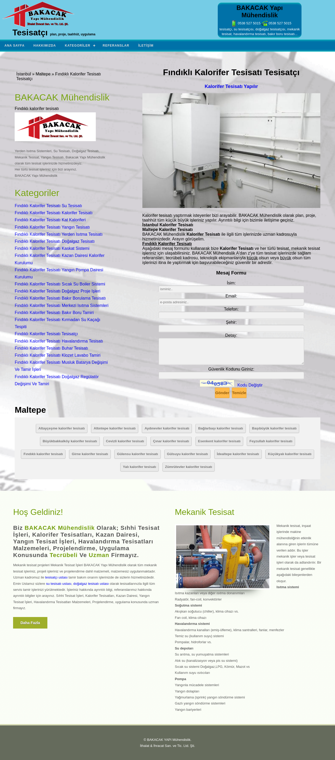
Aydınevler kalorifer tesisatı (166, 428)
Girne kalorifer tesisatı (90, 454)
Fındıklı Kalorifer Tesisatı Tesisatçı (46, 334)
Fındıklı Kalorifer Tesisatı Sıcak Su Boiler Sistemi (60, 284)
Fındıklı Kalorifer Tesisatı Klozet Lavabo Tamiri (57, 355)
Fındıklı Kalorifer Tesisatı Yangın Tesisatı (52, 227)
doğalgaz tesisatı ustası (91, 584)
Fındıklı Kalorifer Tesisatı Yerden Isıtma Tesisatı (59, 234)
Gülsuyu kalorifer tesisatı (187, 454)
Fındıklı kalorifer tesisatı (43, 454)
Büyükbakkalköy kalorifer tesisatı (70, 441)
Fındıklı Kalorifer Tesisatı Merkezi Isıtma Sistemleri (61, 305)
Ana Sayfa (14, 45)
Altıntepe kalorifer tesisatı (115, 428)
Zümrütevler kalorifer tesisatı (188, 467)
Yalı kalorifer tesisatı (139, 467)
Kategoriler (77, 45)
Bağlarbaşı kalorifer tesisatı (220, 428)
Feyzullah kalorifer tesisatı (270, 441)
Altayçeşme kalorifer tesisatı (61, 428)
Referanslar (116, 45)
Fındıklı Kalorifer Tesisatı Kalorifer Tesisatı (53, 213)
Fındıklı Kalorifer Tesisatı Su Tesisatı (48, 205)
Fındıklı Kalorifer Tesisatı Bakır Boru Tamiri (54, 312)
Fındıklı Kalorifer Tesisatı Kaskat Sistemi (52, 248)
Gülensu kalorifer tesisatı (137, 454)
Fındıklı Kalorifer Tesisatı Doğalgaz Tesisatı (54, 241)
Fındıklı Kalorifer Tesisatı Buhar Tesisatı (51, 348)
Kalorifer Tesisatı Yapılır (231, 86)
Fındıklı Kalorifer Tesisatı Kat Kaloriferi (50, 220)
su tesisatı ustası (58, 584)
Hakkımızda (45, 45)
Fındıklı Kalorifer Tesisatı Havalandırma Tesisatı (59, 341)
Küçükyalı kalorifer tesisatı (289, 454)
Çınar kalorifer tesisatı (171, 441)
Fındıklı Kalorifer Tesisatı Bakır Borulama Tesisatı (60, 298)
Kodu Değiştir (250, 385)
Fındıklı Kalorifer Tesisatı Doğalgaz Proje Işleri (57, 291)
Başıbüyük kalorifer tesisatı (274, 428)
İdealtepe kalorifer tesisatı (238, 454)
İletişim (146, 45)
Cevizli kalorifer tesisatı (125, 441)
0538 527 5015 (245, 23)
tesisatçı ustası (56, 577)
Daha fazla (30, 623)
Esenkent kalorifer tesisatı (219, 441)
